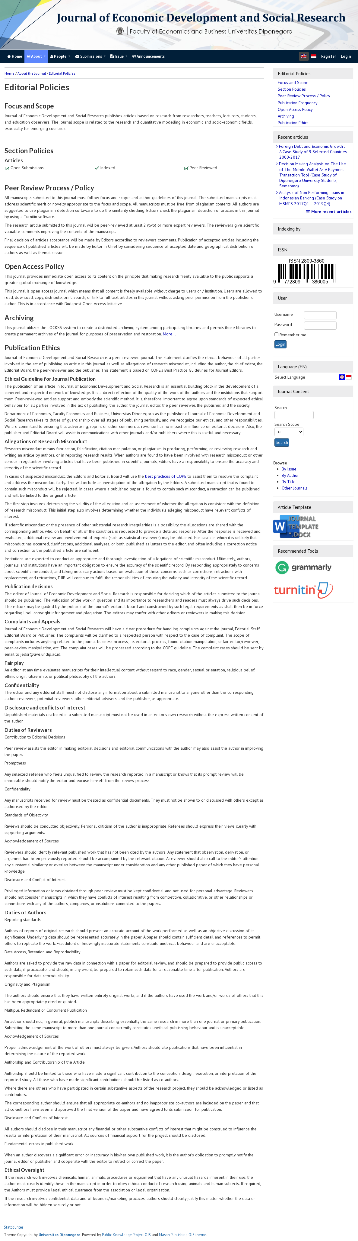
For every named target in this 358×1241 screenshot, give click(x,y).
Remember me (293, 335)
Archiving (286, 116)
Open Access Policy (295, 109)
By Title (289, 481)
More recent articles (329, 211)
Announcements (148, 56)
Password (283, 324)
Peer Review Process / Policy (304, 96)
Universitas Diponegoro (60, 1234)
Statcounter (13, 1227)
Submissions (89, 56)
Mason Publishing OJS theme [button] (182, 1234)
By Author (290, 475)
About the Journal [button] (31, 73)
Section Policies (292, 89)
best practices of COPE (165, 476)
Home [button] (9, 73)
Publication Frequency (298, 102)
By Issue (289, 469)
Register (328, 56)
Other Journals (295, 488)
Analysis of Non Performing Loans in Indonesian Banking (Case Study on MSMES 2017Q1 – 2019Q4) (311, 198)
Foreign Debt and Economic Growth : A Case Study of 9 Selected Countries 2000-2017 (312, 152)
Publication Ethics (293, 122)
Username (283, 314)
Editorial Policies (62, 73)
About (35, 56)
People (58, 56)
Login (346, 56)
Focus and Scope (293, 82)
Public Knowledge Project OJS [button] (126, 1234)
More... (169, 334)
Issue (117, 56)
